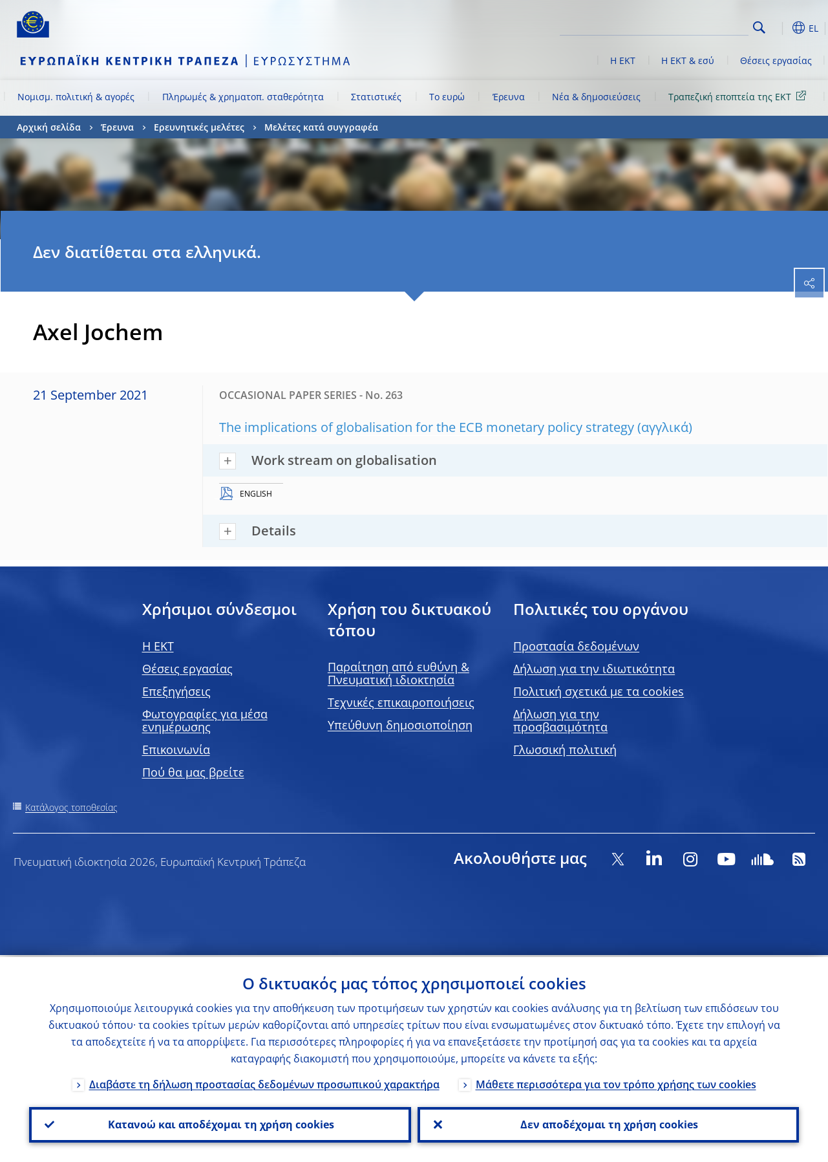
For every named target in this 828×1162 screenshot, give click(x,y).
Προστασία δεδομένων (576, 646)
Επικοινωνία (176, 749)
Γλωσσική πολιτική (565, 749)
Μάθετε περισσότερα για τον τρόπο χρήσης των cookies (616, 1082)
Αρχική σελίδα (49, 127)
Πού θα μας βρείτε (193, 772)
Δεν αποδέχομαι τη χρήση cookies (608, 1124)
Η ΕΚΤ (622, 60)
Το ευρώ (447, 97)
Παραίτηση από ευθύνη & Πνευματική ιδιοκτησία (398, 673)
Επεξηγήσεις (176, 691)
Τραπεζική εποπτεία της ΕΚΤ (739, 96)
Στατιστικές (376, 97)
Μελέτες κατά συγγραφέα (321, 127)
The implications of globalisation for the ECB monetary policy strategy (426, 427)
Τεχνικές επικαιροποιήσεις (401, 702)
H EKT (158, 646)
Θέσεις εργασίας (776, 60)
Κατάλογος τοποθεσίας (71, 807)
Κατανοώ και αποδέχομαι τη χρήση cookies (220, 1124)
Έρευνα (509, 97)
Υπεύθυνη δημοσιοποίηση (400, 725)
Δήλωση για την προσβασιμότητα (560, 720)
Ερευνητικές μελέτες (199, 127)
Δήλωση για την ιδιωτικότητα (594, 668)
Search (759, 27)
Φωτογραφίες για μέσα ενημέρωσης (205, 720)
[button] (779, 28)
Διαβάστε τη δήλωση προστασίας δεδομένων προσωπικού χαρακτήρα (264, 1082)
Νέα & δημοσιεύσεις (596, 97)
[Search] (683, 26)
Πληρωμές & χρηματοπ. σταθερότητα (243, 97)
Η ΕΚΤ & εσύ (687, 60)
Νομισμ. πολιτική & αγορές (75, 97)
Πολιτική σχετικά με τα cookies (598, 691)
